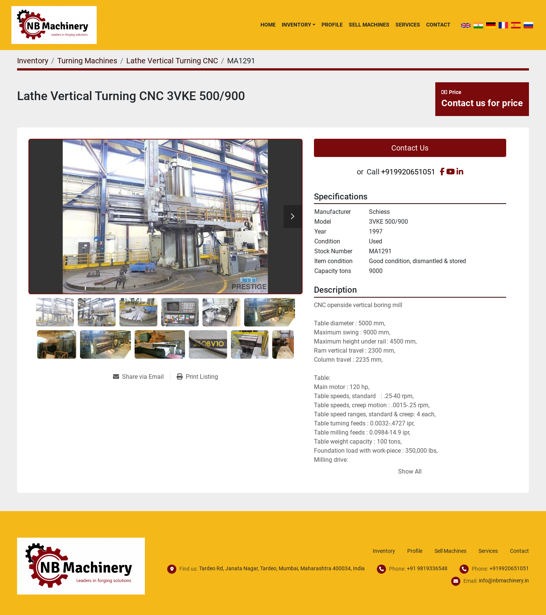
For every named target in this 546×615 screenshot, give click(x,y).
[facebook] (442, 171)
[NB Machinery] (81, 565)
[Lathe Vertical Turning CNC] (172, 60)
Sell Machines (369, 25)
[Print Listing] (197, 377)
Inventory (296, 25)
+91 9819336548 (427, 568)
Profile (332, 25)
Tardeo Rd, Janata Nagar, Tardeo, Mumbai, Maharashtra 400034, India (282, 568)
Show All (410, 471)
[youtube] (450, 171)
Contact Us (409, 147)
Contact (438, 25)
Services (407, 25)
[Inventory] (32, 60)
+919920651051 (408, 171)
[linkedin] (460, 171)
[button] (298, 24)
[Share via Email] (141, 377)
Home (268, 25)
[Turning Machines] (87, 60)
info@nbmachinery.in (504, 580)
